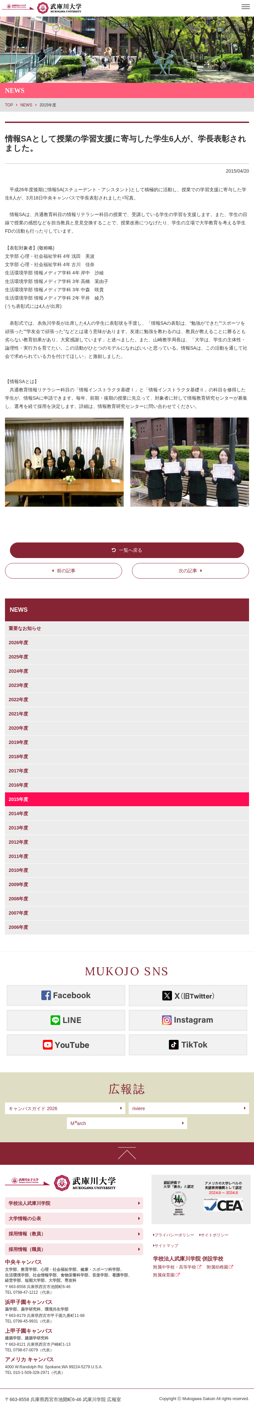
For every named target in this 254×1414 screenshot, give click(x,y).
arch (78, 1123)
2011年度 (18, 856)
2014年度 (18, 813)
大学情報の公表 (25, 1218)
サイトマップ (166, 1245)
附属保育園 (164, 1275)
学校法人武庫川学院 (29, 1203)
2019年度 (18, 742)
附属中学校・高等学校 (174, 1267)
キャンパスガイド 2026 (33, 1108)
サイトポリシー (215, 1235)
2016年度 (18, 785)
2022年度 (18, 699)
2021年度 (18, 713)
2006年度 (18, 927)
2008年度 (18, 898)
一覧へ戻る (130, 550)
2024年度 (18, 671)
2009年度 (18, 884)
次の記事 (188, 570)
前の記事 (66, 570)
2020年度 (18, 728)
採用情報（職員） (27, 1249)
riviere (138, 1108)
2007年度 (18, 913)
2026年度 (18, 642)
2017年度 (18, 770)
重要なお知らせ (25, 628)
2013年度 (18, 827)
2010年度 (18, 870)
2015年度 (18, 799)
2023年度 (18, 685)
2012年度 (18, 842)
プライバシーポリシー (174, 1235)
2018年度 (18, 756)
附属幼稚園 (217, 1267)
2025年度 (18, 656)
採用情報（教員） (27, 1233)
